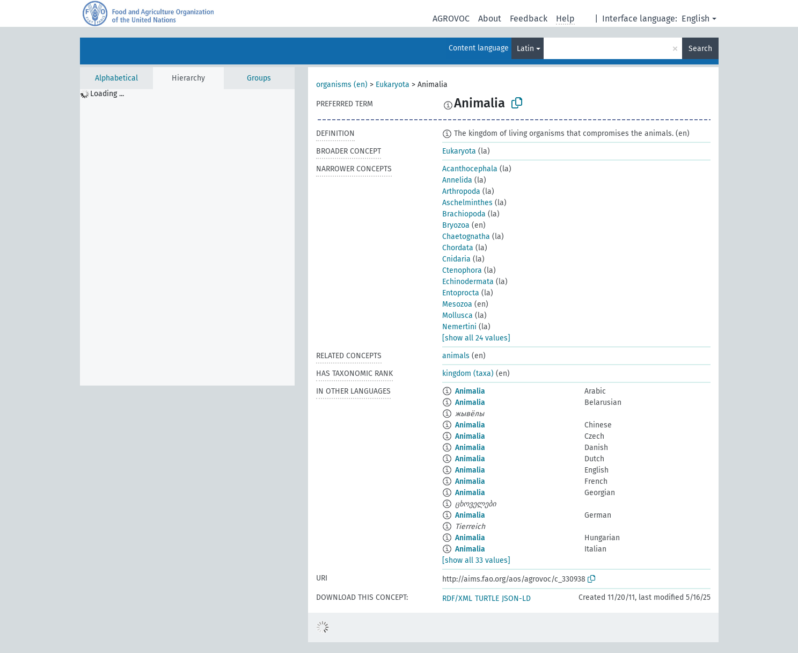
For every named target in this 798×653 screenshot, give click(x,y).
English (695, 18)
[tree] (187, 237)
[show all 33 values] (476, 560)
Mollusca (457, 315)
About (489, 18)
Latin (525, 48)
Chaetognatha (466, 236)
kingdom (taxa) (468, 373)
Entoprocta (460, 293)
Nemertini (459, 326)
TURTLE (487, 598)
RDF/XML (457, 598)
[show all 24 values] (476, 338)
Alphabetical (116, 78)
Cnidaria (456, 259)
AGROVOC (451, 18)
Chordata (457, 247)
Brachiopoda (464, 214)
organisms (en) (342, 84)
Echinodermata (468, 281)
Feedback (528, 18)
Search (700, 48)
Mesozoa (457, 304)
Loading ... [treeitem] (107, 93)
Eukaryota (392, 84)
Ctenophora (462, 270)
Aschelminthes (467, 202)
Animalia (470, 391)
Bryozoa (456, 225)
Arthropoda (461, 191)
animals (456, 355)
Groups (259, 78)
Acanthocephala (469, 168)
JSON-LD (516, 598)
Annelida (457, 180)
